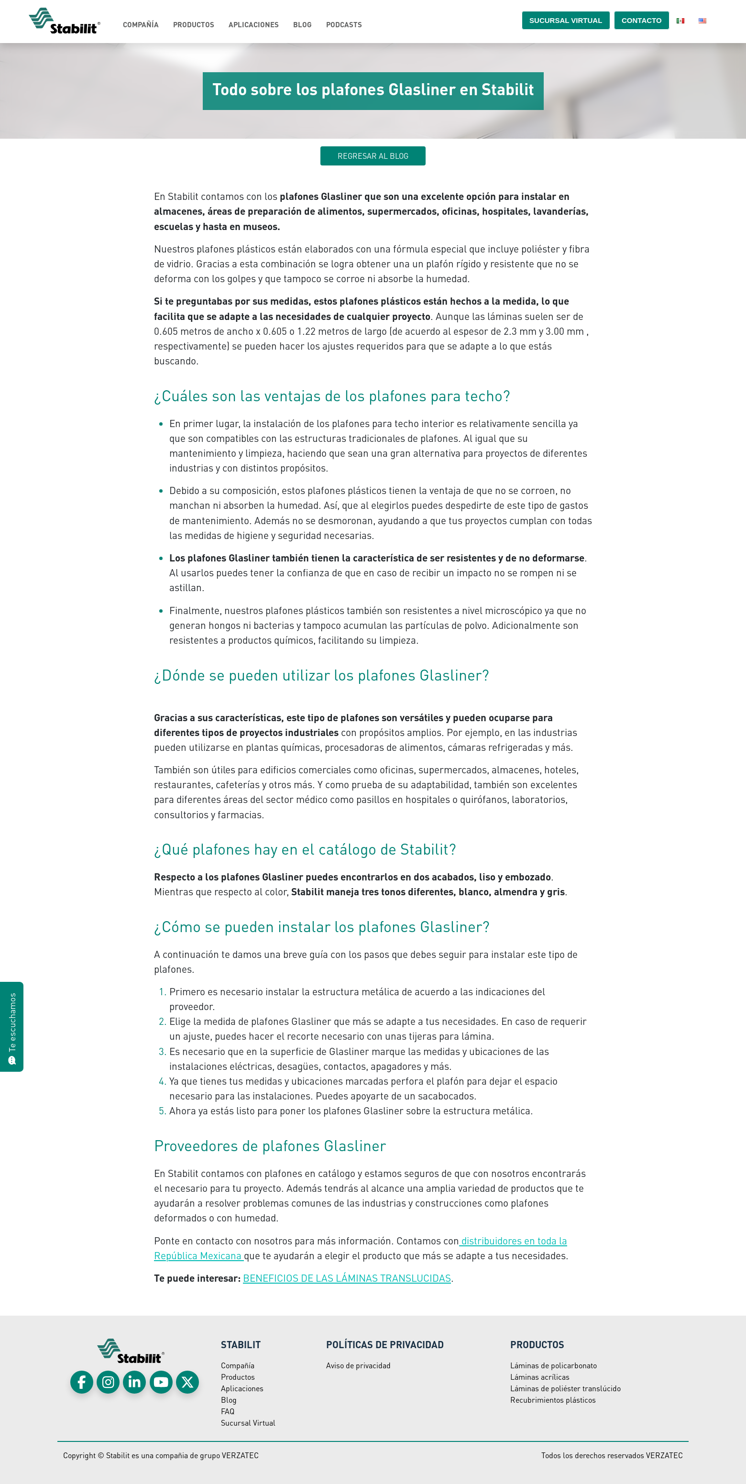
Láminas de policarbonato (553, 1365)
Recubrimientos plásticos (553, 1400)
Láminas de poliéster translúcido (565, 1388)
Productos (193, 24)
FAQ (227, 1411)
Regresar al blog (373, 156)
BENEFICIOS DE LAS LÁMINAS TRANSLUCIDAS (347, 1277)
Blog (302, 24)
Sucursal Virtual (248, 1423)
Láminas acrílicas (540, 1377)
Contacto (636, 20)
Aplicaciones (254, 24)
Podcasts (344, 24)
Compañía (141, 24)
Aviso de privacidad (358, 1365)
